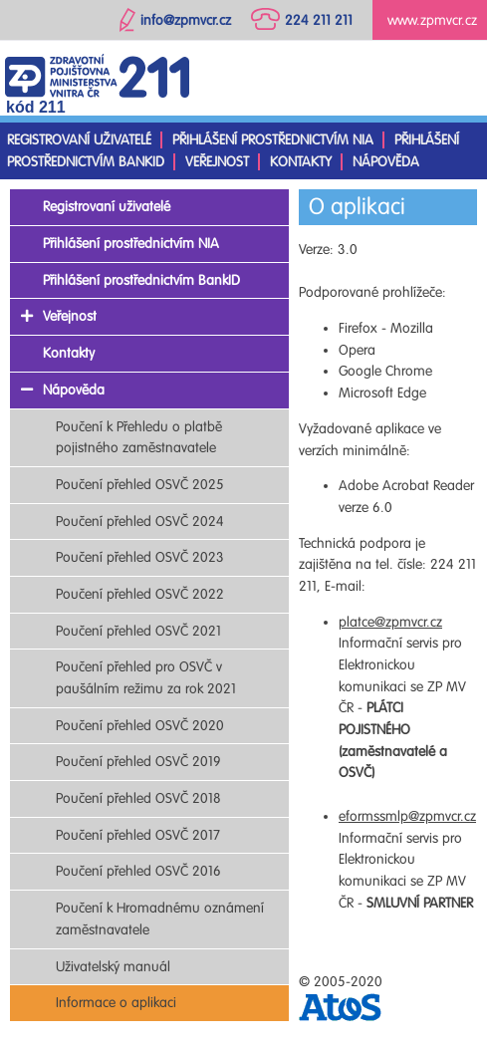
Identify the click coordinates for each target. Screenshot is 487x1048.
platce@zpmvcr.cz (390, 622)
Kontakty (301, 161)
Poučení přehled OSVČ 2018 (138, 798)
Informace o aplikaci (116, 1002)
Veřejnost (217, 161)
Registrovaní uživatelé (79, 139)
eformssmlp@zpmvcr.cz (407, 816)
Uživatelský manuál (113, 966)
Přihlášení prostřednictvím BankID (141, 280)
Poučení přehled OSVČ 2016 (138, 871)
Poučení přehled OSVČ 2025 (140, 484)
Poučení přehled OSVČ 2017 (138, 835)
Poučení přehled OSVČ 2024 (140, 521)
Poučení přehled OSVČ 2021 (138, 631)
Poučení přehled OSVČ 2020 (140, 725)
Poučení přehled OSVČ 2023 (140, 557)
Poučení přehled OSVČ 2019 (138, 761)
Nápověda (386, 161)
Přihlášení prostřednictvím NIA (272, 139)
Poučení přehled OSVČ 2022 (140, 594)
